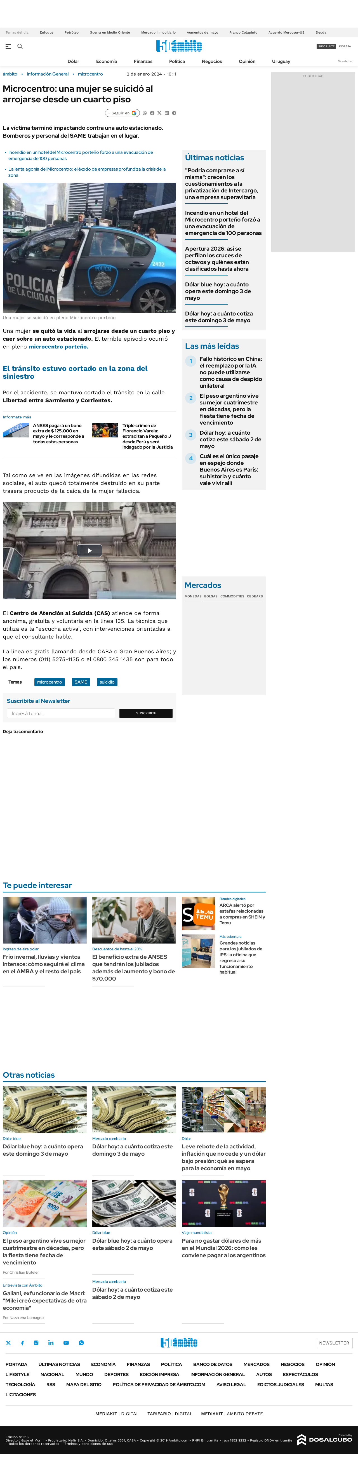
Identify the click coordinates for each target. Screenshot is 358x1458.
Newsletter (345, 61)
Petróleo (72, 32)
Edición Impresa (159, 1374)
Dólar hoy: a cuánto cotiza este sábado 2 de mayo (231, 439)
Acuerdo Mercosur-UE (286, 32)
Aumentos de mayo (202, 32)
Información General (48, 74)
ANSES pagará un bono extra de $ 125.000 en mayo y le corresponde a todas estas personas (58, 434)
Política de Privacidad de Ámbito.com (159, 1385)
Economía (106, 61)
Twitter (8, 1343)
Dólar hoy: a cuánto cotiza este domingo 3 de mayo (219, 317)
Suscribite (146, 713)
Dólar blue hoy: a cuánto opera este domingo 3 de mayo (218, 291)
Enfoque (46, 32)
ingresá (345, 46)
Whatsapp (81, 1342)
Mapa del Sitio (84, 1385)
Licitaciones (21, 1395)
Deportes (116, 1374)
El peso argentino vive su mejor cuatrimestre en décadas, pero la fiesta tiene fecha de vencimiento (229, 409)
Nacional (52, 1374)
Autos (264, 1374)
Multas (324, 1385)
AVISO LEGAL (231, 1385)
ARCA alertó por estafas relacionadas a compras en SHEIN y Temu (242, 913)
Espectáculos (300, 1374)
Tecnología (20, 1385)
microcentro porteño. (58, 346)
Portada (16, 1364)
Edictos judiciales (280, 1385)
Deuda (321, 32)
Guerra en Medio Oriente (110, 32)
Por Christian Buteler (21, 1272)
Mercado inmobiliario (158, 32)
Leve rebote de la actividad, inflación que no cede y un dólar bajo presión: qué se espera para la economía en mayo (224, 1157)
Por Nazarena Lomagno (23, 1317)
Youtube (66, 1343)
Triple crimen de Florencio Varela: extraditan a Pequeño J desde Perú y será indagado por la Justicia (148, 436)
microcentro (90, 74)
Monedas (193, 596)
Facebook (22, 1343)
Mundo (84, 1374)
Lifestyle (17, 1374)
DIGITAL (117, 1413)
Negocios (212, 61)
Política (177, 61)
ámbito (10, 74)
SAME (81, 682)
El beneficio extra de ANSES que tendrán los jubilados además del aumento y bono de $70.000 (133, 967)
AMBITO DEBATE (232, 1413)
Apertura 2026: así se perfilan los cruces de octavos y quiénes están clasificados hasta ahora (217, 258)
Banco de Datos (212, 1364)
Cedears (255, 596)
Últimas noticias (59, 1364)
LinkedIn (50, 1342)
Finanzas (143, 61)
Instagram (36, 1342)
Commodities (232, 596)
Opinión (247, 61)
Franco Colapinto (243, 32)
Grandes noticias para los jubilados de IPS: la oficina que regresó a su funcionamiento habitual (241, 957)
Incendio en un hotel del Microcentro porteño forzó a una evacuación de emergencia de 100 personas (223, 223)
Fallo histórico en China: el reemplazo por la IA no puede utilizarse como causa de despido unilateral (231, 372)
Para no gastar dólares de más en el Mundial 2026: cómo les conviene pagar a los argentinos (224, 1248)
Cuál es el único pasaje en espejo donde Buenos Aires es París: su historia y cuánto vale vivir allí (229, 470)
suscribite (326, 46)
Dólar (73, 61)
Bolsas (211, 596)
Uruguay (281, 61)
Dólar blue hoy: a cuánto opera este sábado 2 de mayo (132, 1244)
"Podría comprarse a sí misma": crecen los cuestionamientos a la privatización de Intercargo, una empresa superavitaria (221, 184)
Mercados (257, 1364)
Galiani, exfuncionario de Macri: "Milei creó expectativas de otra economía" (45, 1300)
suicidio (107, 682)
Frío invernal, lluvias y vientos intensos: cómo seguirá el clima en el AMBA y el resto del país (44, 964)
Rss (50, 1385)
